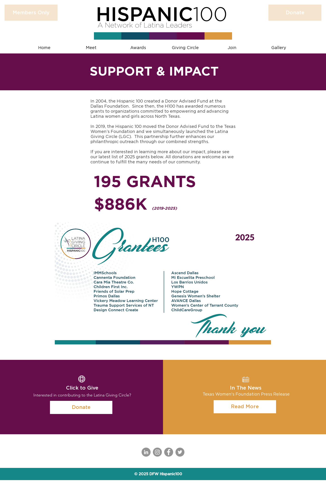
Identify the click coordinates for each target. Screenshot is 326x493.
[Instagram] (157, 452)
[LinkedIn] (146, 452)
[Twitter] (179, 452)
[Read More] (245, 406)
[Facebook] (168, 452)
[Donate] (81, 407)
